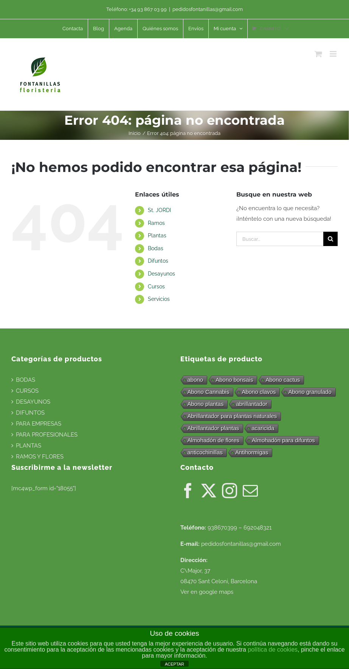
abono (195, 379)
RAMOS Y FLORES (40, 456)
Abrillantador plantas (213, 428)
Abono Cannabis (209, 392)
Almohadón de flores (214, 440)
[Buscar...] (279, 239)
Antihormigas (251, 452)
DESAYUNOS (33, 401)
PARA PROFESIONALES (47, 434)
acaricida (262, 428)
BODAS (25, 379)
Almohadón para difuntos (283, 440)
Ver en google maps (206, 591)
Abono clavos (259, 392)
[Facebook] (187, 490)
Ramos (156, 223)
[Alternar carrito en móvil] (318, 54)
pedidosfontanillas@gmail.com (207, 9)
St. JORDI (159, 210)
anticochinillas (205, 452)
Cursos (156, 286)
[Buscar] (330, 239)
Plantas (157, 235)
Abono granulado (309, 392)
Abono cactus (282, 379)
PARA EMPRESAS (38, 423)
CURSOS (27, 390)
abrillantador (251, 404)
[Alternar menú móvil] (334, 54)
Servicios (159, 299)
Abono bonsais (234, 379)
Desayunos (161, 274)
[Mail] (250, 490)
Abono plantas (206, 404)
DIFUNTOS (30, 412)
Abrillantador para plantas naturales (232, 416)
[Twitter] (208, 490)
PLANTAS (28, 445)
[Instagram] (229, 490)
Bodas (155, 248)
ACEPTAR (174, 664)
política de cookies (273, 649)
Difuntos (158, 261)
